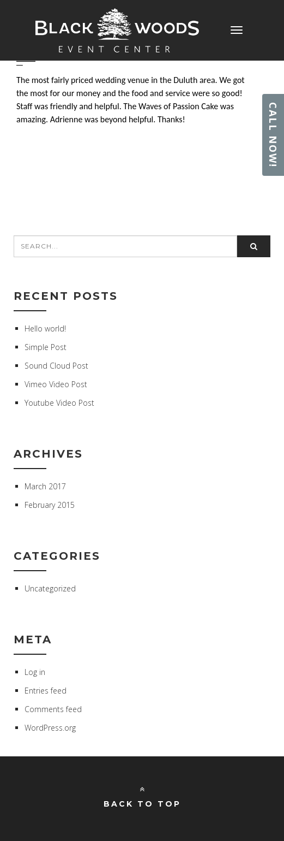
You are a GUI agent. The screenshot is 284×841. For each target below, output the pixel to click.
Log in (35, 672)
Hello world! (45, 328)
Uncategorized (50, 588)
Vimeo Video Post (56, 384)
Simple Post (46, 347)
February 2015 (50, 505)
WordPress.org (50, 727)
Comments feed (53, 709)
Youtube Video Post (59, 403)
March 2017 (45, 486)
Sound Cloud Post (56, 365)
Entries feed (46, 690)
